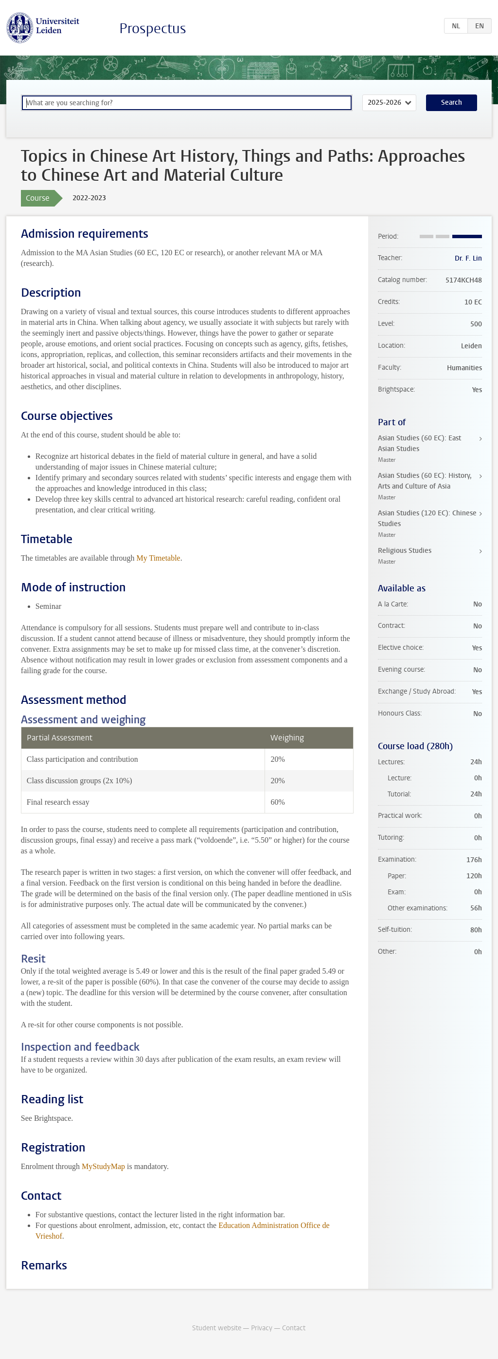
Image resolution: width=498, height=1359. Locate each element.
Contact (293, 1328)
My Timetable (158, 558)
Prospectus (152, 28)
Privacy (261, 1328)
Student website (216, 1328)
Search (451, 102)
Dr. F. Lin (468, 258)
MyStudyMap (103, 1166)
